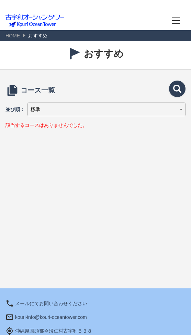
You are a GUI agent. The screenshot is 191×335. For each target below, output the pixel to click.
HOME (12, 35)
